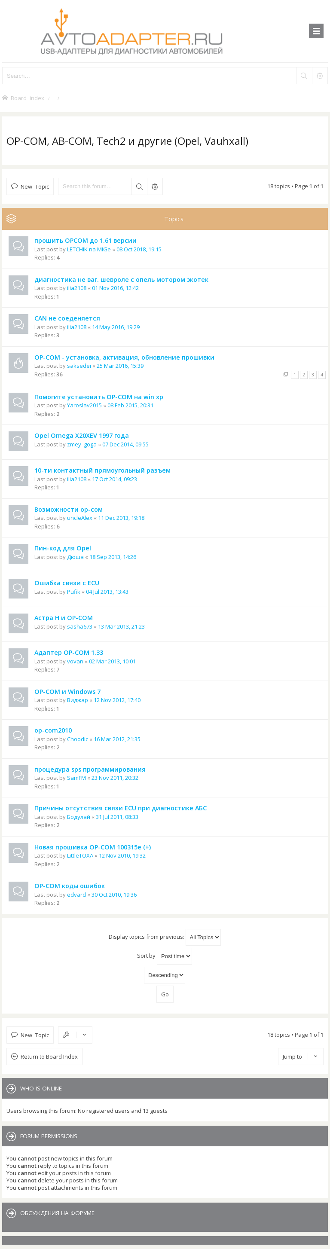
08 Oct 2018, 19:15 (139, 249)
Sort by (164, 956)
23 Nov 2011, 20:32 (115, 778)
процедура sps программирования (90, 769)
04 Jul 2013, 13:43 (107, 591)
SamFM (76, 778)
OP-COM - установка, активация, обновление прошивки (124, 357)
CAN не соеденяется (67, 318)
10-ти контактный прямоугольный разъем (102, 470)
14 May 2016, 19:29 (116, 327)
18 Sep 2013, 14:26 (112, 557)
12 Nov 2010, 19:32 (122, 855)
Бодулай (78, 817)
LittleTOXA (80, 855)
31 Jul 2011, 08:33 (117, 817)
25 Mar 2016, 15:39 (120, 366)
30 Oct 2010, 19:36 (114, 894)
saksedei (79, 366)
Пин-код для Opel (62, 548)
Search (139, 186)
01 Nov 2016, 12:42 (115, 288)
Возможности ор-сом (68, 509)
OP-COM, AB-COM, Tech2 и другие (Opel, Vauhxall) (127, 141)
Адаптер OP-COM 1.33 (68, 652)
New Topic (35, 186)
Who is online (41, 1088)
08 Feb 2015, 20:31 (130, 405)
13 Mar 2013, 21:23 (121, 626)
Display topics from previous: (165, 937)
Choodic (77, 739)
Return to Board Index (49, 1056)
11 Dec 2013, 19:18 (121, 518)
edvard (76, 894)
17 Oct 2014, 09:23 (114, 479)
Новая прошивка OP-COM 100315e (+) (92, 847)
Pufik (73, 591)
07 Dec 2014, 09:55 (125, 444)
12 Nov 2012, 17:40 (117, 700)
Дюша (75, 557)
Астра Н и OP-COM (63, 618)
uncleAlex (79, 518)
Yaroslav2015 (84, 405)
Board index (27, 98)
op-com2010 (53, 730)
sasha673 (79, 626)
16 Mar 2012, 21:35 (117, 739)
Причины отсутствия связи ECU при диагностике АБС (120, 808)
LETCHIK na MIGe (89, 249)
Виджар (77, 700)
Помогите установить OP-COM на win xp (98, 397)
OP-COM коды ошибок (69, 886)
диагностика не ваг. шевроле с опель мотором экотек (121, 279)
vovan (75, 661)
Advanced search (154, 186)
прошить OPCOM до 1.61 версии (85, 240)
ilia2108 (76, 288)
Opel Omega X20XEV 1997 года (81, 435)
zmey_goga (82, 444)
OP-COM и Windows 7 (67, 691)
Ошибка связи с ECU (66, 583)
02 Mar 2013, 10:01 (112, 661)
